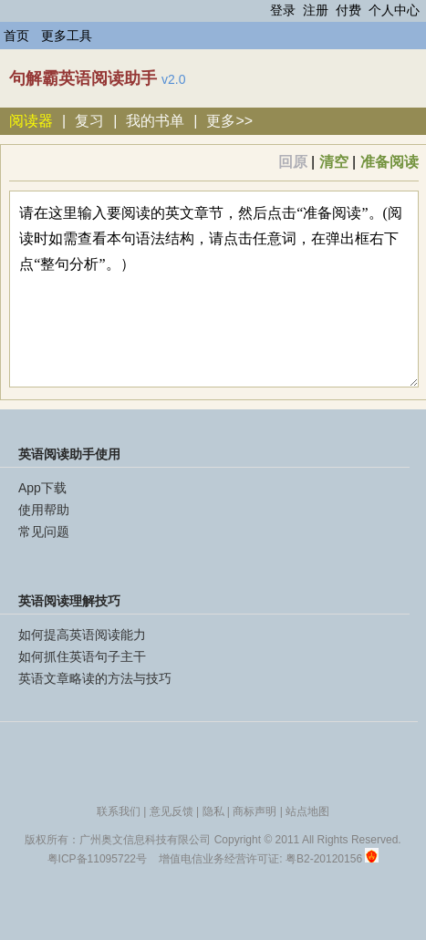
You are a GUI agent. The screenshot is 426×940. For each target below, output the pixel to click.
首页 (16, 35)
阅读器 (31, 121)
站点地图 (307, 811)
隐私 (213, 811)
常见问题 (43, 531)
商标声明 (254, 811)
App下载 (42, 487)
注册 (315, 10)
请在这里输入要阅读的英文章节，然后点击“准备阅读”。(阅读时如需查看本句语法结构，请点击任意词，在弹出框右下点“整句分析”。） (213, 289)
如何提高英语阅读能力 (82, 634)
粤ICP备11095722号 (97, 858)
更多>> (229, 121)
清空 (333, 162)
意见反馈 (171, 811)
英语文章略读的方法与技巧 (94, 678)
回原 (292, 162)
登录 (283, 10)
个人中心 (394, 10)
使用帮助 (43, 509)
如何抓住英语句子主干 (82, 656)
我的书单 (155, 121)
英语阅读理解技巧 (69, 601)
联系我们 (118, 811)
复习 (89, 121)
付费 (348, 10)
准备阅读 (389, 162)
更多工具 (66, 35)
